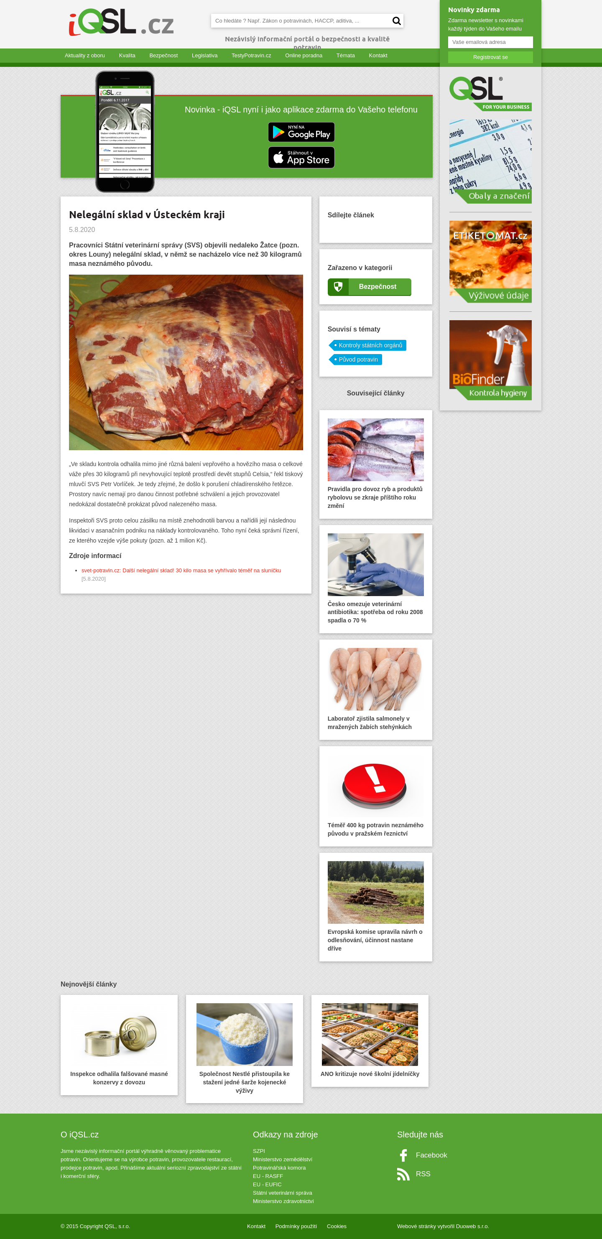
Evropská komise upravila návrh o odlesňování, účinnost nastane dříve (376, 906)
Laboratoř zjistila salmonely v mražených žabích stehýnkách (376, 689)
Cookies (337, 1226)
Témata (346, 55)
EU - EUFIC (267, 1184)
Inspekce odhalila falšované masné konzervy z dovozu (119, 1044)
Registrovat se (490, 57)
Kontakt (378, 55)
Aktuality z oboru (85, 55)
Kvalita (127, 55)
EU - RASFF (268, 1176)
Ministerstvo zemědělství (282, 1159)
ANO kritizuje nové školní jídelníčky (370, 1040)
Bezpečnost (163, 55)
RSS (423, 1174)
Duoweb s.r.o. (473, 1226)
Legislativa (204, 55)
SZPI (259, 1151)
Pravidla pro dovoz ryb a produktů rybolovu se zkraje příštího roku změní (376, 463)
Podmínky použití (296, 1226)
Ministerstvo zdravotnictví (283, 1201)
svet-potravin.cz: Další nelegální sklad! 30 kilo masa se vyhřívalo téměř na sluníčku (181, 570)
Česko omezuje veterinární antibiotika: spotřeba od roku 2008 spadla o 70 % (376, 578)
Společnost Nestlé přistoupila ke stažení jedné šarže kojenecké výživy (244, 1048)
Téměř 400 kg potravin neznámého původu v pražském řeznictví (376, 796)
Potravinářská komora (279, 1168)
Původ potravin (358, 359)
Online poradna (303, 55)
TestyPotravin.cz (251, 55)
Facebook (431, 1155)
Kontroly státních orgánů (371, 345)
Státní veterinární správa (282, 1193)
